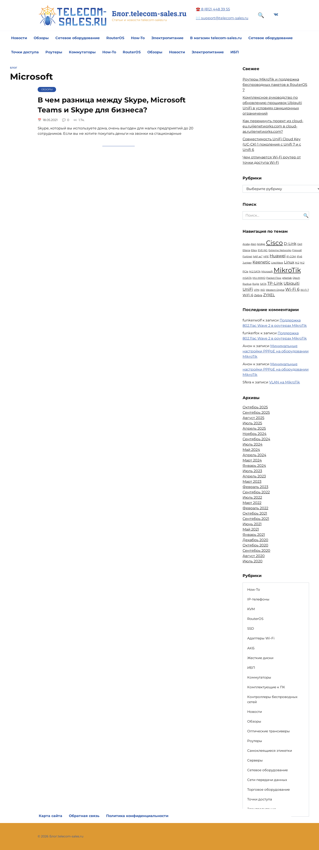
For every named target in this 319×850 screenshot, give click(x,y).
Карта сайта (50, 816)
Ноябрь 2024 (254, 434)
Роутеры (53, 52)
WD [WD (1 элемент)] (262, 289)
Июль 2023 (252, 471)
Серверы (255, 760)
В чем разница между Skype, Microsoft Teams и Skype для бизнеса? (112, 105)
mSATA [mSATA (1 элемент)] (247, 278)
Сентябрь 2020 (256, 550)
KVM (251, 609)
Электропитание (167, 38)
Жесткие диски (260, 658)
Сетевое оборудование (77, 38)
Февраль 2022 (255, 508)
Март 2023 (252, 481)
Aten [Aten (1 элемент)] (253, 244)
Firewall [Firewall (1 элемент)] (297, 250)
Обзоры (41, 38)
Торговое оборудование (268, 789)
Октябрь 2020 (255, 545)
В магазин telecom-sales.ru (216, 38)
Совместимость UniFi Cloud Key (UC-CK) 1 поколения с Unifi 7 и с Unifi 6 (272, 144)
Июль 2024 (253, 444)
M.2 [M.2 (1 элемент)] (297, 262)
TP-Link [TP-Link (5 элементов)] (275, 283)
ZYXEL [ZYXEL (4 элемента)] (269, 295)
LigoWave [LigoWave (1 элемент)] (277, 262)
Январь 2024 (254, 465)
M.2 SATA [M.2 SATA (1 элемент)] (255, 271)
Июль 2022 (252, 497)
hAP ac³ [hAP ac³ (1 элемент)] (258, 256)
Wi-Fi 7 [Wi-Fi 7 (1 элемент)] (304, 289)
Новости (19, 38)
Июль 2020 (253, 561)
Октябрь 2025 (255, 407)
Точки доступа (25, 52)
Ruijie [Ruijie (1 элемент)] (255, 284)
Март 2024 (252, 460)
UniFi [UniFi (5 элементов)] (248, 289)
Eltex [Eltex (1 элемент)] (254, 250)
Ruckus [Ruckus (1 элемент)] (247, 284)
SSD (250, 628)
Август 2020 (254, 556)
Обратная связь (84, 816)
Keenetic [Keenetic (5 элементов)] (261, 262)
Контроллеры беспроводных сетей (272, 699)
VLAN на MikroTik (284, 382)
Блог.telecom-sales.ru (149, 13)
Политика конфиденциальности (137, 816)
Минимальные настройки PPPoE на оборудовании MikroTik (276, 351)
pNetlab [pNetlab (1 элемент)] (287, 278)
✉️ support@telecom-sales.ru (222, 18)
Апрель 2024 (254, 455)
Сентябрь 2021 (256, 519)
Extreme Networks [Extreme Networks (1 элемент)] (279, 250)
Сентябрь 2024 (256, 439)
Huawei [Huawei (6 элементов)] (278, 255)
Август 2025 (253, 418)
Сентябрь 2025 (256, 412)
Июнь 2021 (252, 524)
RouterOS (115, 38)
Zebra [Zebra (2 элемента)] (258, 295)
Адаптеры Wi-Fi (260, 638)
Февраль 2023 (255, 487)
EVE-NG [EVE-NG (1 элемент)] (263, 250)
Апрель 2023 (254, 476)
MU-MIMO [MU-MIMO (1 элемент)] (259, 278)
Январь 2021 (254, 535)
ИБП (234, 52)
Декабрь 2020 (255, 540)
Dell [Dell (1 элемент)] (299, 244)
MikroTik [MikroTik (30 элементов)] (287, 270)
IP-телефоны (258, 599)
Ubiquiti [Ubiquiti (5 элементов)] (292, 283)
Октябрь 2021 (255, 513)
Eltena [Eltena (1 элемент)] (246, 250)
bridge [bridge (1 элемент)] (261, 244)
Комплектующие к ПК (266, 687)
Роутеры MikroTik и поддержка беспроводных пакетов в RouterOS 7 (275, 84)
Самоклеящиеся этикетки (269, 750)
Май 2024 (251, 450)
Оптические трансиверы (268, 731)
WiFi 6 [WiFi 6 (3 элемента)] (248, 295)
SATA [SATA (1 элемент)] (263, 284)
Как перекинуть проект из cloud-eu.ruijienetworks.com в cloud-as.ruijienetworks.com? (273, 126)
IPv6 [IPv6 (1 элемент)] (299, 256)
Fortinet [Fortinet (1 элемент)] (247, 256)
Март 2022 (252, 503)
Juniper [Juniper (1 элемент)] (247, 262)
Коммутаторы (82, 52)
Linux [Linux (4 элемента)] (289, 262)
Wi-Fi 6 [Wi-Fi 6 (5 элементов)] (292, 289)
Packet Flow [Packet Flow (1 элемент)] (273, 278)
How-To (138, 38)
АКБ (251, 648)
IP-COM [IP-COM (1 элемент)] (291, 256)
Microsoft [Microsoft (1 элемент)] (267, 271)
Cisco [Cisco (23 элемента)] (274, 242)
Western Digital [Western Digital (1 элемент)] (275, 289)
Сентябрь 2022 (256, 492)
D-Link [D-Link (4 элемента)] (290, 243)
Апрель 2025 (254, 428)
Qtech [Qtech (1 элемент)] (296, 278)
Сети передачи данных (267, 780)
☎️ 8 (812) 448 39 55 (213, 9)
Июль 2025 (252, 423)
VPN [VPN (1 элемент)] (256, 289)
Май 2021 (251, 529)
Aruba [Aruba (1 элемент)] (246, 244)
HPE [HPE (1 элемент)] (266, 256)
